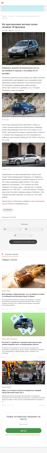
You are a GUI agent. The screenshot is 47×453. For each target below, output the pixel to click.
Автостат (15, 88)
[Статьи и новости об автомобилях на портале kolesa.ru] (12, 2)
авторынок (8, 209)
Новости (11, 16)
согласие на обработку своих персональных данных (24, 435)
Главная (4, 16)
